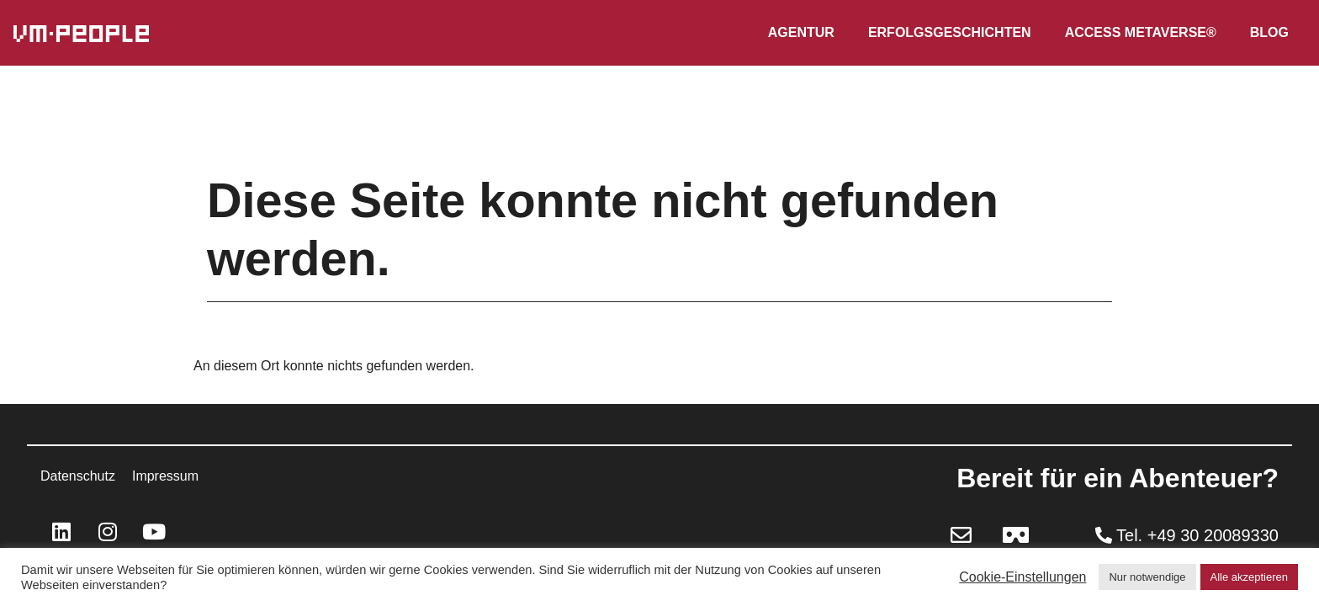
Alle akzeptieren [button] (1249, 577)
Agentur (801, 32)
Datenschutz (77, 476)
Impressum (165, 476)
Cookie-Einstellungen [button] (1022, 577)
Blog (1269, 32)
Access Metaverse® (1140, 32)
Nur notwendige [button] (1147, 577)
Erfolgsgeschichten (949, 32)
